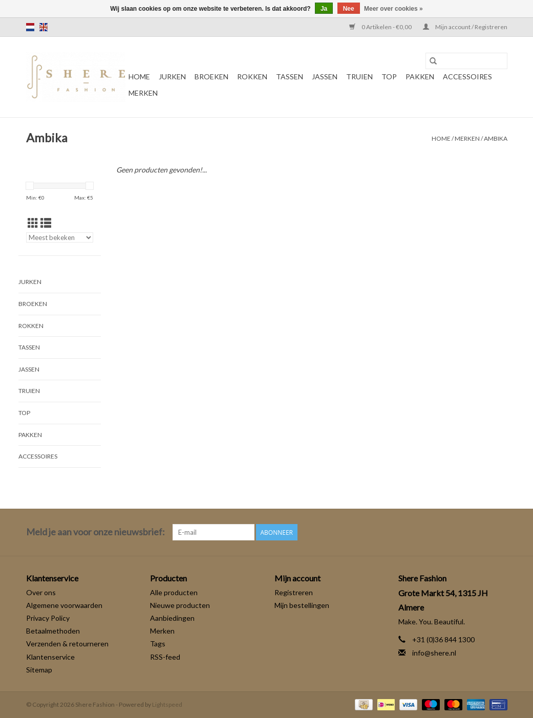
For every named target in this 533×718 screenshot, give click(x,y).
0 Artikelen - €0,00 (381, 27)
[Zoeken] (466, 61)
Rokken (252, 76)
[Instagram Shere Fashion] (499, 532)
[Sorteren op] (60, 237)
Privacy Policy (48, 618)
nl (30, 27)
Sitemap (39, 669)
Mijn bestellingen (301, 605)
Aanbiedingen (172, 618)
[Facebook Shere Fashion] (481, 532)
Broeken (211, 76)
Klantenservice (50, 656)
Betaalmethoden (53, 630)
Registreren (293, 592)
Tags (157, 643)
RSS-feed (165, 656)
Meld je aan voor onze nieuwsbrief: (95, 532)
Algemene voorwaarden (64, 605)
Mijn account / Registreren (465, 27)
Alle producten (174, 592)
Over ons (41, 592)
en (43, 27)
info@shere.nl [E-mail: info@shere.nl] (434, 652)
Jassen (324, 76)
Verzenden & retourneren (67, 643)
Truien (359, 76)
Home (139, 76)
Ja (324, 8)
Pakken (420, 76)
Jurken (172, 76)
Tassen (289, 76)
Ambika (495, 138)
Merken (143, 93)
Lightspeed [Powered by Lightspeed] (167, 704)
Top (389, 76)
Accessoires (467, 76)
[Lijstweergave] (45, 222)
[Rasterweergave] (33, 222)
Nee (348, 8)
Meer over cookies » (393, 8)
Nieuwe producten (180, 605)
